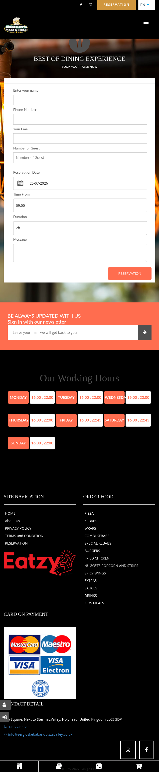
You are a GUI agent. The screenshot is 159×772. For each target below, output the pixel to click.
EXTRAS (91, 580)
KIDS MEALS (94, 603)
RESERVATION (16, 543)
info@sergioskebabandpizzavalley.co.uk (38, 734)
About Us (12, 520)
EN (144, 5)
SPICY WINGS (95, 573)
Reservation (129, 273)
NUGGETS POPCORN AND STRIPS (111, 565)
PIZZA (89, 513)
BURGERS (92, 550)
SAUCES (91, 588)
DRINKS (91, 595)
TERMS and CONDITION (24, 535)
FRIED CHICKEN (97, 558)
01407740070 (16, 726)
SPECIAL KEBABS (98, 543)
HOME (10, 513)
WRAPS (90, 528)
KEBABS (91, 520)
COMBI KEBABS (97, 535)
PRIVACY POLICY (18, 528)
